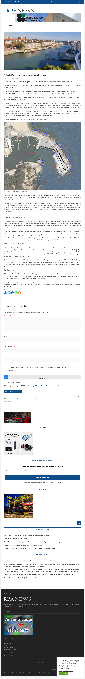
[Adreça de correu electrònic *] (42, 349)
